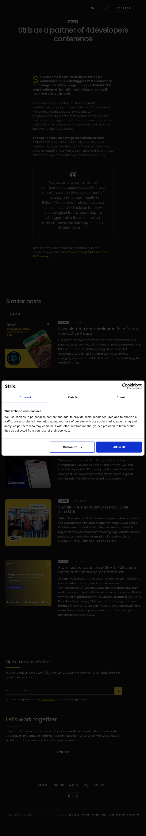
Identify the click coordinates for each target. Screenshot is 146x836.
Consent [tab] (25, 397)
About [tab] (121, 397)
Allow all (119, 447)
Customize (72, 447)
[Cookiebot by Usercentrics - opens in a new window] (125, 386)
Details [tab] (73, 397)
